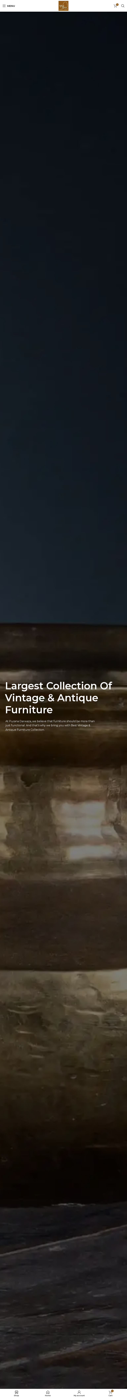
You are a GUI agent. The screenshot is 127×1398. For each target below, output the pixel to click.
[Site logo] (63, 5)
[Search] (123, 5)
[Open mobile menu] (9, 5)
